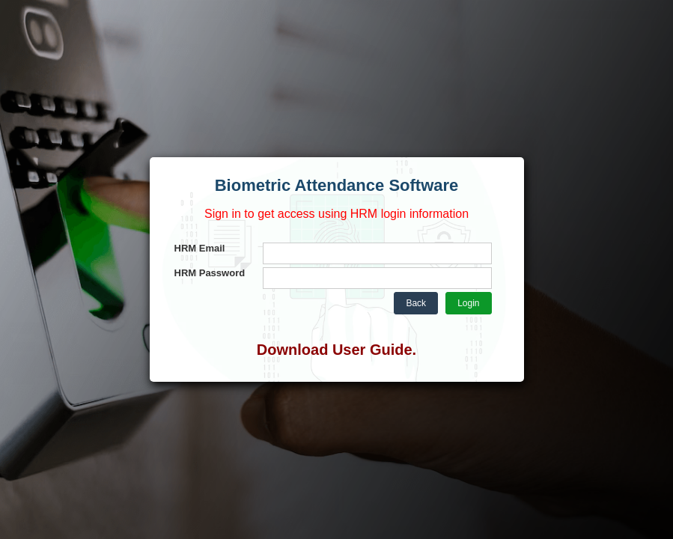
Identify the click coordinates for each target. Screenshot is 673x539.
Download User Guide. (336, 349)
